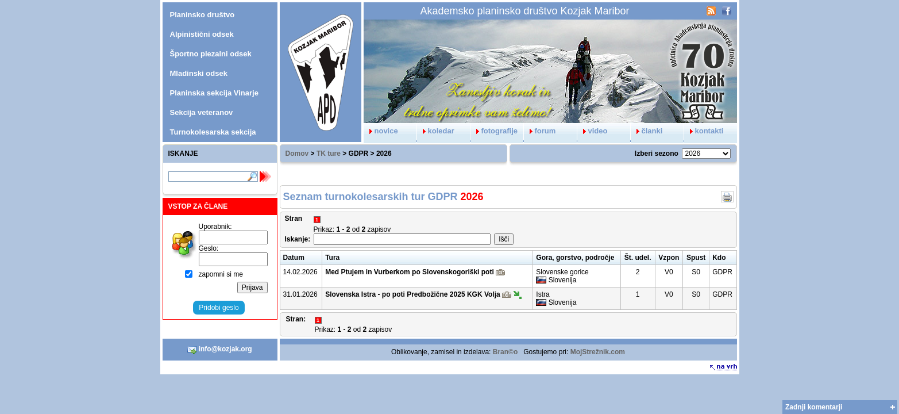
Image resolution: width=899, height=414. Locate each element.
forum (540, 130)
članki (647, 130)
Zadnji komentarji (813, 407)
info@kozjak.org (219, 349)
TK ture (329, 154)
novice (381, 130)
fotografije (494, 130)
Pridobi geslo (218, 308)
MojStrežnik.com (597, 352)
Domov (297, 154)
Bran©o (505, 352)
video (592, 130)
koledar (435, 130)
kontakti (704, 130)
